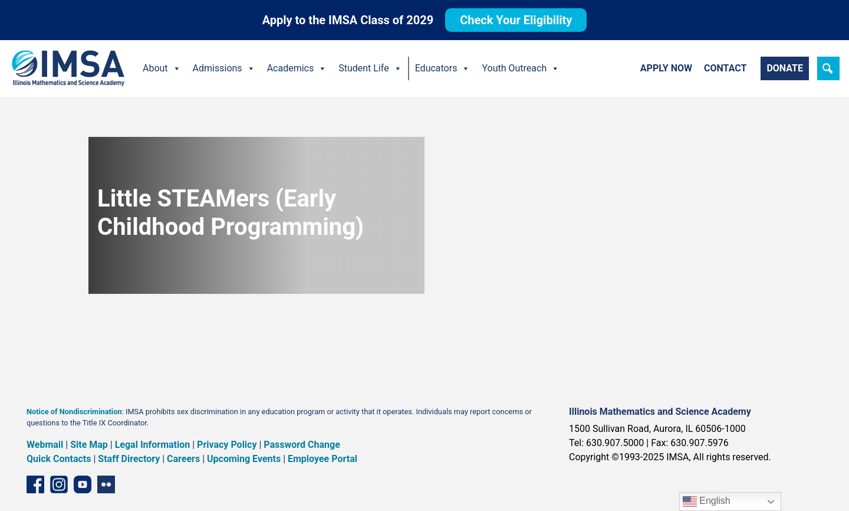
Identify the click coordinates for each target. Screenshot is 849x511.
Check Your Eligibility (516, 20)
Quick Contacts (59, 458)
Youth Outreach (521, 68)
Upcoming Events (244, 458)
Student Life (370, 68)
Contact (725, 68)
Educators (442, 68)
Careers (183, 458)
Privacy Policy (226, 444)
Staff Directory (129, 458)
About (162, 68)
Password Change (302, 444)
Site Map (89, 444)
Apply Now (666, 68)
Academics (297, 68)
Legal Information (152, 444)
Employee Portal (322, 458)
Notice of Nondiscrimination (74, 411)
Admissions (224, 68)
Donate (784, 68)
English (706, 501)
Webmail (45, 444)
